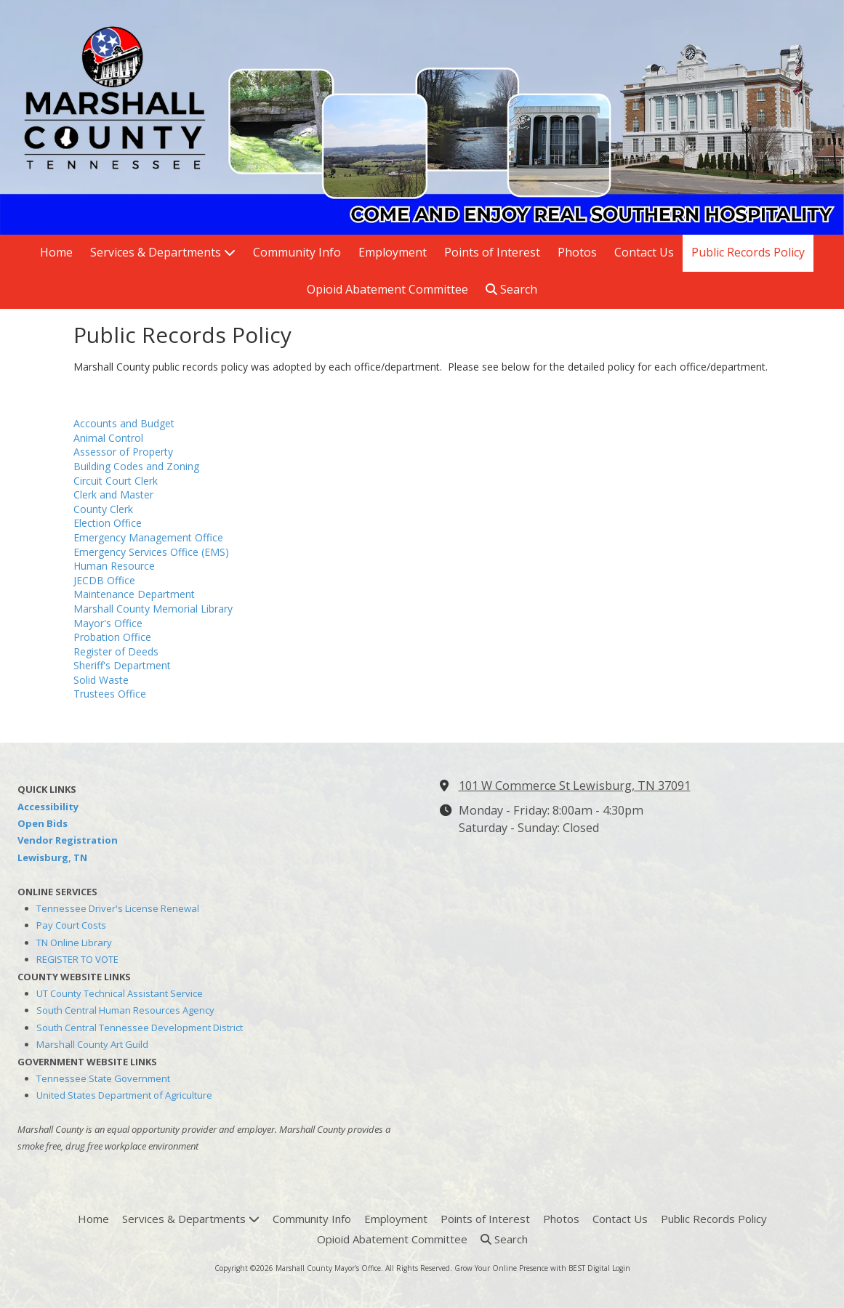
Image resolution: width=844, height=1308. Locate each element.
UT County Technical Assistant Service (119, 993)
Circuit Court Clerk (115, 481)
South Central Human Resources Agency (125, 1010)
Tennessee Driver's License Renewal (117, 908)
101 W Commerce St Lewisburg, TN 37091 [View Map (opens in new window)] (575, 786)
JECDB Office (104, 580)
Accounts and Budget (123, 423)
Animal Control (108, 438)
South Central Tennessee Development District (139, 1027)
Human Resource (114, 566)
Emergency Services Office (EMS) (151, 552)
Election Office (107, 523)
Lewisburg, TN (52, 857)
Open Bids (42, 823)
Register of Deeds (115, 651)
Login (621, 1268)
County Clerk (103, 509)
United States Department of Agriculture (124, 1095)
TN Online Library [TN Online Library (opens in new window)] (74, 942)
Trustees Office (109, 694)
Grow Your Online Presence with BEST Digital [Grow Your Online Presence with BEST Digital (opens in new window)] (532, 1268)
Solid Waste (101, 680)
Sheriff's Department (122, 665)
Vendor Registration (67, 840)
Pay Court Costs (71, 925)
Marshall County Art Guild (92, 1044)
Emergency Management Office (148, 537)
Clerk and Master (113, 494)
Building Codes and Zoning (136, 466)
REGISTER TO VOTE (77, 959)
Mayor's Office (107, 623)
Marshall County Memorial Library (153, 608)
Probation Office (112, 637)
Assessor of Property (123, 452)
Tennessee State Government (103, 1078)
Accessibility (48, 806)
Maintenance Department (134, 594)
